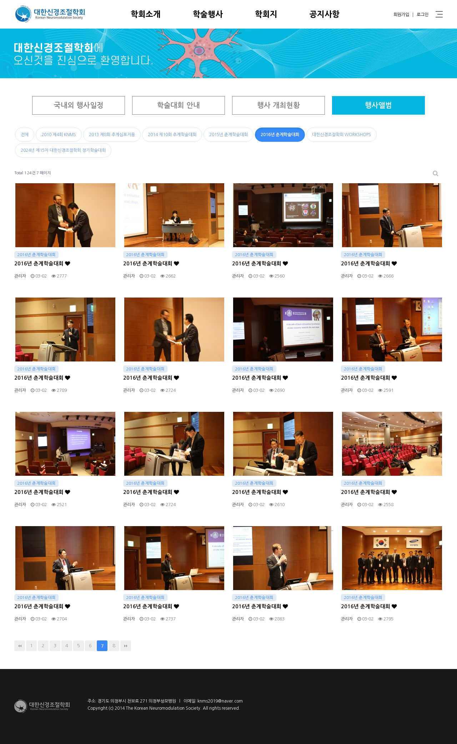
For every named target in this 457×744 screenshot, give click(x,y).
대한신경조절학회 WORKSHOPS (341, 135)
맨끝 (125, 645)
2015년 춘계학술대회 (228, 135)
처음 (19, 645)
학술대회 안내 (178, 105)
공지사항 (325, 14)
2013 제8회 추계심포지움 (112, 135)
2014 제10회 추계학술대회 (172, 135)
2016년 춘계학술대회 (280, 135)
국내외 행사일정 (79, 105)
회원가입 (401, 15)
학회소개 (146, 14)
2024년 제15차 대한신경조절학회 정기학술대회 (63, 150)
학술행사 (208, 14)
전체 (25, 135)
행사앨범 (378, 105)
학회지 (266, 14)
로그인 (422, 15)
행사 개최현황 (278, 105)
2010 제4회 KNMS (58, 135)
